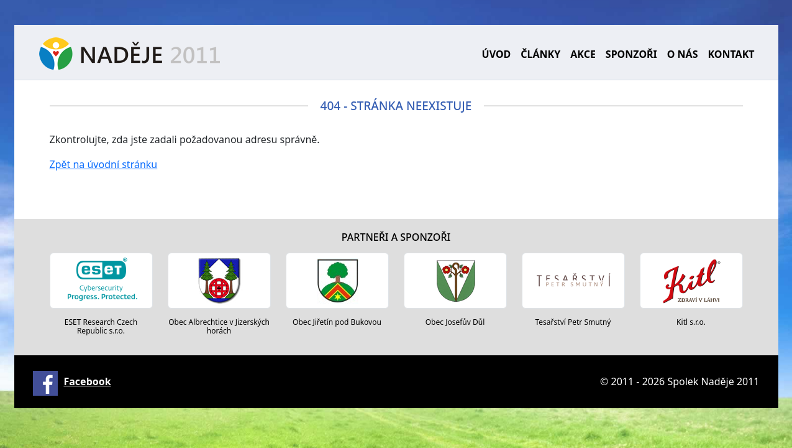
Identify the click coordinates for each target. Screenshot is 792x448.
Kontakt (731, 54)
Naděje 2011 (129, 53)
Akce (583, 54)
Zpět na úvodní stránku (104, 164)
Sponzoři (631, 54)
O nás (682, 54)
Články (540, 54)
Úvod (496, 54)
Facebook (87, 381)
